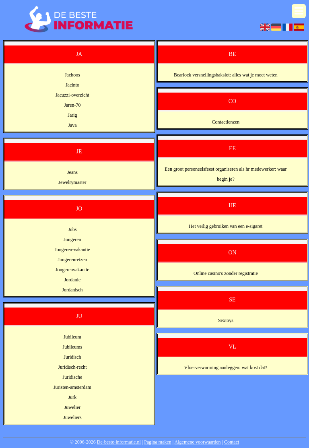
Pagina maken (157, 442)
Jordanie (72, 280)
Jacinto (72, 85)
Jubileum (72, 337)
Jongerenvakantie (72, 270)
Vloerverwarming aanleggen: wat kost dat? (226, 367)
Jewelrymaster (72, 182)
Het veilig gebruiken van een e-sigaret (225, 226)
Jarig (72, 115)
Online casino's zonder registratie (226, 273)
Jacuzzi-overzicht (72, 95)
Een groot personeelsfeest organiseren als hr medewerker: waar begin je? (225, 174)
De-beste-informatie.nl (119, 442)
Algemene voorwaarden (198, 442)
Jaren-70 (72, 105)
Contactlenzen (226, 122)
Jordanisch (72, 290)
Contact (231, 442)
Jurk (72, 397)
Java (72, 125)
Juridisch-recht (72, 367)
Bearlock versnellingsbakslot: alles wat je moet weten (226, 75)
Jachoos (72, 75)
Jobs (72, 229)
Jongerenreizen (72, 259)
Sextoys (225, 320)
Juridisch (72, 357)
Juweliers (72, 417)
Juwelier (72, 407)
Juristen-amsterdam (72, 387)
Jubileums (72, 347)
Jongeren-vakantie (72, 249)
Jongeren (72, 239)
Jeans (72, 172)
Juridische (72, 377)
